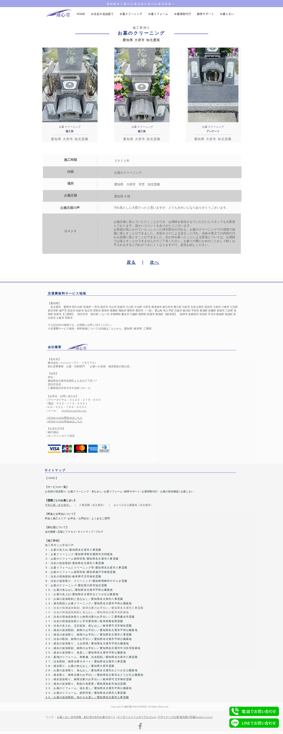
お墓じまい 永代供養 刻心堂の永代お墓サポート (86, 717)
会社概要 (50, 532)
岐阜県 (138, 328)
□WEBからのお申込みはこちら (65, 421)
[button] (254, 711)
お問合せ (83, 518)
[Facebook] (140, 726)
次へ (154, 262)
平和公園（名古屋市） (58, 505)
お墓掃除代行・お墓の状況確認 (160, 491)
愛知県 (128, 328)
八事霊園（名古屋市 (91, 505)
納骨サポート (132, 491)
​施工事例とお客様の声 (59, 545)
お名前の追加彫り (55, 491)
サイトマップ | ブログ (90, 532)
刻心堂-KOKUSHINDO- (136, 706)
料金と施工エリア (55, 518)
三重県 (148, 328)
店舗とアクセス (66, 532)
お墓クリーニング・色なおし (84, 491)
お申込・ (73, 518)
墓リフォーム (114, 491)
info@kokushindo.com (74, 411)
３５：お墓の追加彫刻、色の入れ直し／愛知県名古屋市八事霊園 (87, 697)
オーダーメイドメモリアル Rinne (136, 717)
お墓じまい (187, 491)
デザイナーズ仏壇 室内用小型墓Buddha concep (185, 717)
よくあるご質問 (100, 518)
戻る (131, 262)
